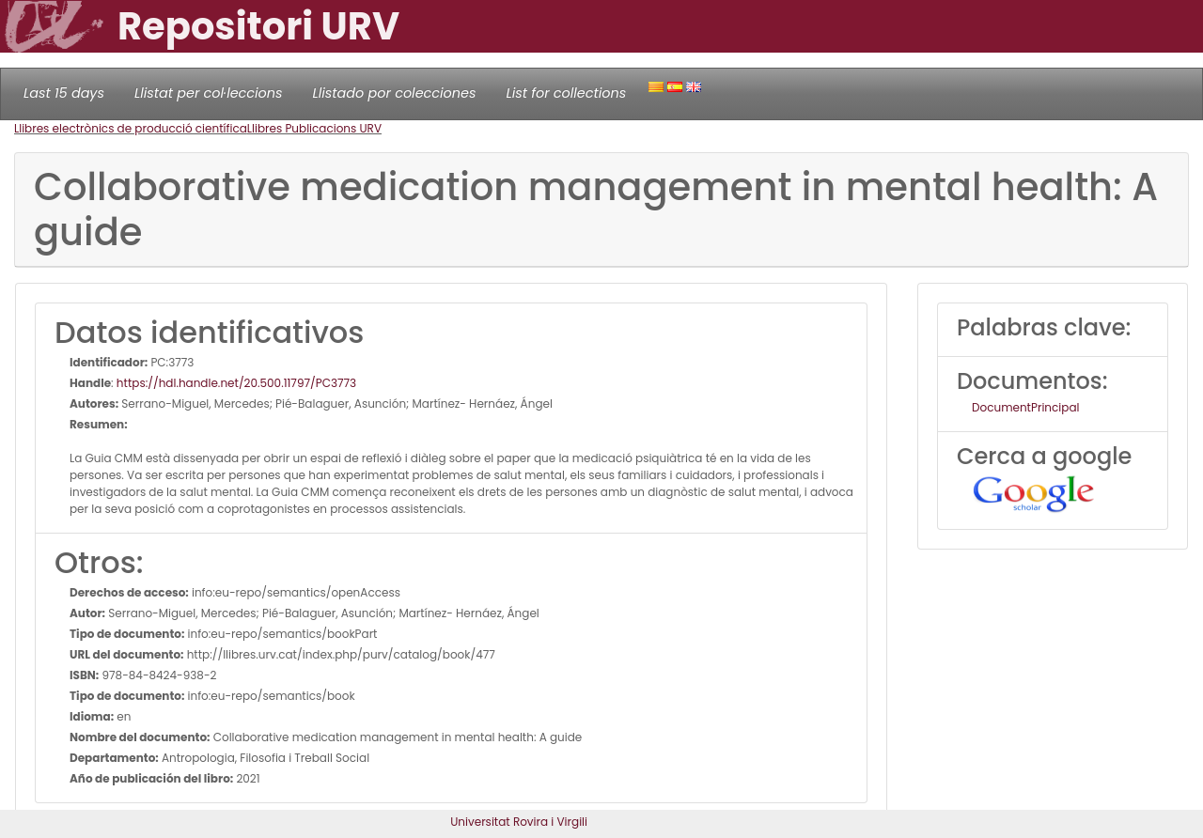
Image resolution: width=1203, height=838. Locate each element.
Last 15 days (63, 93)
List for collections (566, 93)
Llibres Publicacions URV (314, 128)
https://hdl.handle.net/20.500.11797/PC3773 (236, 383)
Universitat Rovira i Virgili (518, 822)
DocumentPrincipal (1025, 407)
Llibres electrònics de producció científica (130, 128)
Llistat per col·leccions (208, 93)
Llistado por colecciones (395, 93)
